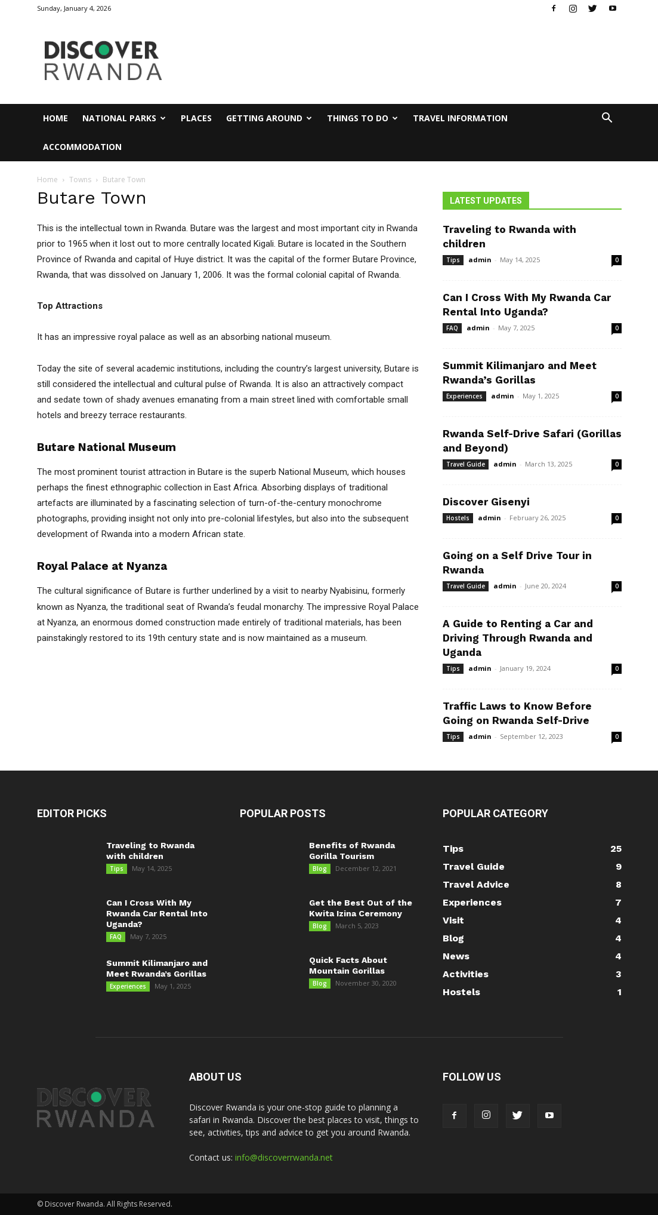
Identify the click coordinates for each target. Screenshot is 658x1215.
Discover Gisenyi (486, 502)
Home (55, 118)
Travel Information (460, 118)
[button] (607, 119)
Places (196, 118)
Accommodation (82, 146)
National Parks (124, 118)
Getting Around (269, 118)
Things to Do (362, 118)
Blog (320, 868)
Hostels (457, 518)
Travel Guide (465, 464)
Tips (453, 260)
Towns (80, 179)
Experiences (464, 396)
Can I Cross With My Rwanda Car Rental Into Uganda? (157, 913)
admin (480, 259)
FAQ (452, 328)
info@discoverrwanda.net (284, 1157)
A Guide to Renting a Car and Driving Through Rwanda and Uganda (518, 638)
